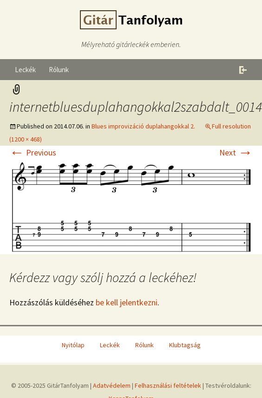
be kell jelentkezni (126, 302)
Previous (32, 152)
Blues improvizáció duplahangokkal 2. (143, 126)
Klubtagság (185, 345)
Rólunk (59, 69)
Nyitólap (73, 345)
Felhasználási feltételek (168, 385)
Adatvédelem (112, 385)
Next (236, 152)
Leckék (25, 69)
